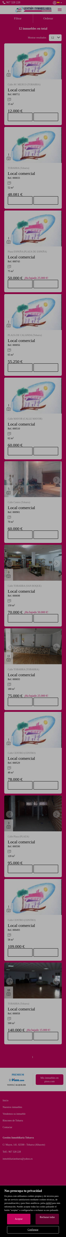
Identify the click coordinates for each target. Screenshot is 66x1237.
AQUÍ (49, 1203)
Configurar (33, 1229)
